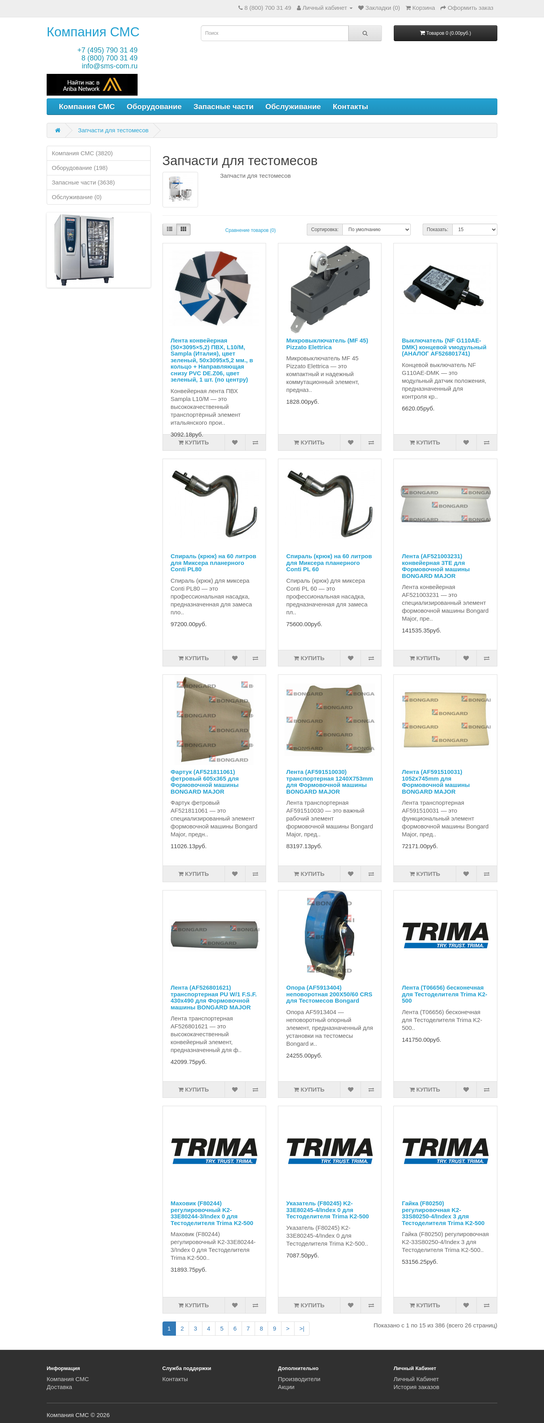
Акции (286, 1386)
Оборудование (154, 106)
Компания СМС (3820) (82, 153)
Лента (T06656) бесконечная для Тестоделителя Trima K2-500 (444, 994)
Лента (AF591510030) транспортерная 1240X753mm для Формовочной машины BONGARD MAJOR (329, 781)
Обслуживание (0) (77, 197)
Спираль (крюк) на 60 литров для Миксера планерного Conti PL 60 (329, 562)
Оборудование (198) (80, 167)
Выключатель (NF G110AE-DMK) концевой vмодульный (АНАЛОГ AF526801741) (444, 347)
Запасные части (224, 106)
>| (301, 1328)
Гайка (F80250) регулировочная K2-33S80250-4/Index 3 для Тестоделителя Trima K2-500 (443, 1213)
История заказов (417, 1386)
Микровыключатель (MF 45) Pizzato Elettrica (327, 343)
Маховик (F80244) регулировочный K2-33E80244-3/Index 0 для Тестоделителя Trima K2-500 (212, 1213)
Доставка (59, 1386)
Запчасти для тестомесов (113, 130)
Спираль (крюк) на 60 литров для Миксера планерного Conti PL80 (214, 562)
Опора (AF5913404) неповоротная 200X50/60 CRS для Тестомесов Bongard (329, 994)
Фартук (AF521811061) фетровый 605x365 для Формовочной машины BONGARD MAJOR (205, 781)
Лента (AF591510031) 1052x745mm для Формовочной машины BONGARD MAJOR (436, 781)
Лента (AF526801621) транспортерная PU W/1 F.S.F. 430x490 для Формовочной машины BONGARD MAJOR (214, 997)
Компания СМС (93, 31)
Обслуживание (293, 106)
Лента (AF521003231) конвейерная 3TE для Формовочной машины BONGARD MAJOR (436, 566)
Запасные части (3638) (83, 182)
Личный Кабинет (416, 1379)
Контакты (350, 106)
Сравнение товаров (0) (250, 230)
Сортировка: (324, 229)
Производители (299, 1379)
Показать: (437, 229)
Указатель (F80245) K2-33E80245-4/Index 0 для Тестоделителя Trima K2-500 (327, 1210)
